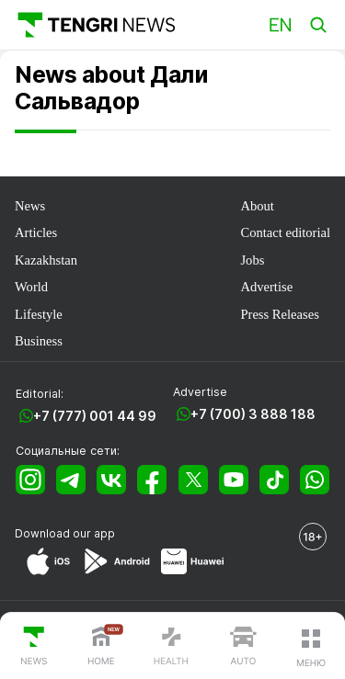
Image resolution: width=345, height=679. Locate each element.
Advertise (266, 286)
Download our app (65, 533)
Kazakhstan (46, 260)
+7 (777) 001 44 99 (94, 416)
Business (39, 341)
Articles (36, 232)
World (31, 286)
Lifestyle (39, 314)
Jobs (252, 260)
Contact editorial (285, 232)
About (256, 205)
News (30, 205)
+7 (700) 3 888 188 (253, 414)
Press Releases (279, 314)
